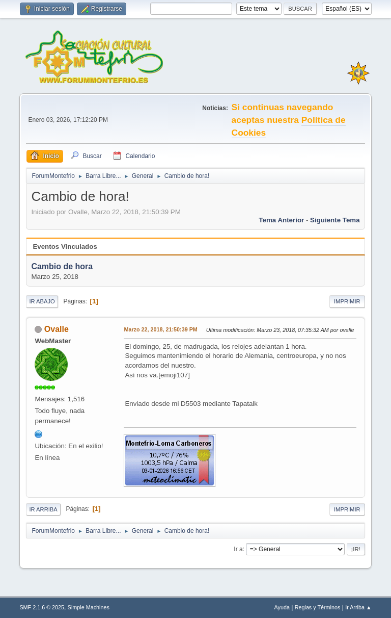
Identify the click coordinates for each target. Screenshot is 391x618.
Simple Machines (88, 607)
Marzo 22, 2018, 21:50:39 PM (160, 329)
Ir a (238, 549)
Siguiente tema (335, 220)
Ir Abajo (41, 301)
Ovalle (56, 329)
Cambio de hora (62, 266)
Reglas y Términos (318, 607)
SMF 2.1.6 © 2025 (41, 607)
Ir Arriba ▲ (358, 607)
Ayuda (282, 607)
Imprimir (347, 301)
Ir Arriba (43, 509)
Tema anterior (281, 220)
